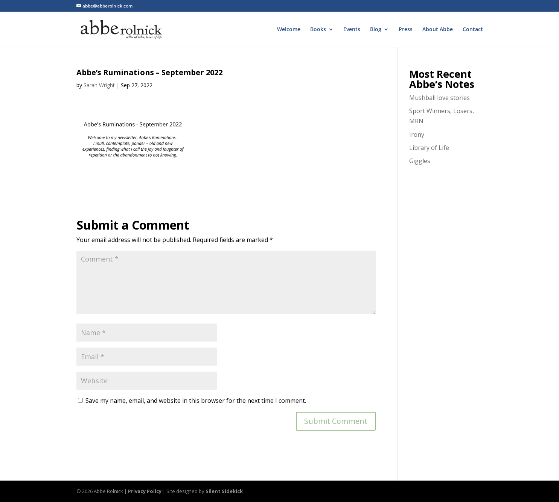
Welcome (288, 30)
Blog (375, 30)
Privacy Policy (144, 491)
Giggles (419, 161)
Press (406, 30)
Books (318, 30)
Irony (416, 134)
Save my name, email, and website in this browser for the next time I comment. (195, 400)
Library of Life (429, 148)
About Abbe (437, 30)
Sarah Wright (99, 85)
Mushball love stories (439, 98)
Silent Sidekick (224, 491)
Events (351, 30)
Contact (473, 30)
